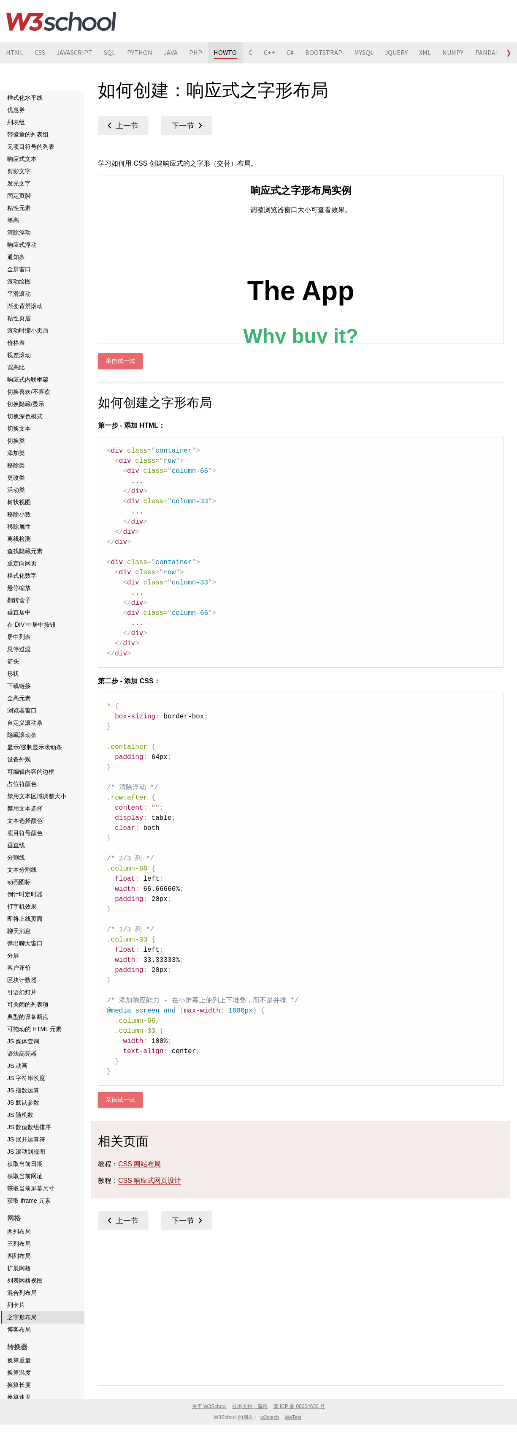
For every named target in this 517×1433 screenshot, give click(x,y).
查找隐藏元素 (25, 551)
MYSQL (369, 53)
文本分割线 (22, 869)
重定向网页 (22, 563)
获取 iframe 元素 (29, 1200)
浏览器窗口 (22, 710)
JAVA (173, 53)
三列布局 (19, 1243)
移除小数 (19, 514)
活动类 (16, 489)
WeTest (292, 1417)
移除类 (16, 465)
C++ (273, 53)
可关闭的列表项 (28, 1004)
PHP (198, 53)
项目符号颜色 (25, 833)
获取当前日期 (25, 1163)
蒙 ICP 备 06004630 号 (299, 1406)
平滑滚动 (19, 293)
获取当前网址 (25, 1176)
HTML (14, 53)
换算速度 (19, 1397)
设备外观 (19, 759)
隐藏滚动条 (22, 735)
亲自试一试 (120, 361)
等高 (13, 220)
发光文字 (19, 183)
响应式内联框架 (28, 379)
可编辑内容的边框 (30, 771)
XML (431, 53)
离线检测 (19, 538)
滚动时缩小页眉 (28, 330)
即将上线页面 (25, 918)
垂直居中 (19, 612)
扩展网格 (19, 1268)
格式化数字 (22, 575)
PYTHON (141, 53)
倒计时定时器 (25, 894)
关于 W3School (209, 1406)
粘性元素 (19, 208)
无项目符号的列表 (30, 146)
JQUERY (402, 53)
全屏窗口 (19, 269)
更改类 (16, 477)
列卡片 (16, 1305)
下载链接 (19, 685)
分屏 (13, 955)
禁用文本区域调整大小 (36, 796)
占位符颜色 (22, 784)
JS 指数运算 (23, 1090)
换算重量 (19, 1360)
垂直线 (16, 845)
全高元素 (19, 698)
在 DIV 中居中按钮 (31, 624)
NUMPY (459, 53)
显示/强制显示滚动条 (34, 747)
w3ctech (269, 1417)
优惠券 (16, 109)
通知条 (16, 257)
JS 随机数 (20, 1114)
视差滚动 (19, 355)
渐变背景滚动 (25, 306)
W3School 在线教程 (61, 21)
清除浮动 (19, 232)
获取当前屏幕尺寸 (30, 1188)
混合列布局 (22, 1292)
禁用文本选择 (25, 808)
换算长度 (19, 1384)
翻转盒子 (19, 600)
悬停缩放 (19, 587)
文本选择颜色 (25, 820)
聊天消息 (19, 931)
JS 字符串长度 (26, 1078)
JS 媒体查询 (23, 1041)
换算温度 (19, 1372)
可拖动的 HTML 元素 (34, 1029)
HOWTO (229, 53)
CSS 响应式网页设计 (149, 1180)
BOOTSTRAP (328, 53)
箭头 (13, 661)
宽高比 (16, 367)
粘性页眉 (19, 318)
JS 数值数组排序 (29, 1127)
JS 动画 (17, 1065)
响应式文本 (22, 159)
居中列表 (19, 636)
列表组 (16, 122)
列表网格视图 (25, 1280)
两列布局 (19, 1231)
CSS (40, 53)
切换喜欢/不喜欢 (28, 391)
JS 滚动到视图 (26, 1151)
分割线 (16, 857)
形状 (13, 673)
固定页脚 (19, 195)
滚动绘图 (19, 281)
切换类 (16, 440)
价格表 (16, 342)
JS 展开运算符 (26, 1139)
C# (294, 53)
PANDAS (494, 53)
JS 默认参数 (23, 1102)
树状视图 (19, 502)
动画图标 (19, 882)
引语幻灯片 (22, 992)
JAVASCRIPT (75, 53)
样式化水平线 (25, 97)
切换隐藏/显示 (25, 404)
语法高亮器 (22, 1053)
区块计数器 (22, 980)
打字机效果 (22, 906)
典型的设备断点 (28, 1016)
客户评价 (19, 967)
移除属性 (19, 526)
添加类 (16, 453)
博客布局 (19, 1329)
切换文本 (19, 428)
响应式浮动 (22, 244)
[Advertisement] (300, 1312)
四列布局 (19, 1256)
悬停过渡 (19, 649)
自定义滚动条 (25, 722)
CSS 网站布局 (139, 1164)
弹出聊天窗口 (25, 943)
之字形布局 (22, 1317)
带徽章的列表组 (28, 134)
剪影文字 (19, 171)
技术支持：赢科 (250, 1406)
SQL (111, 53)
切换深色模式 (25, 416)
